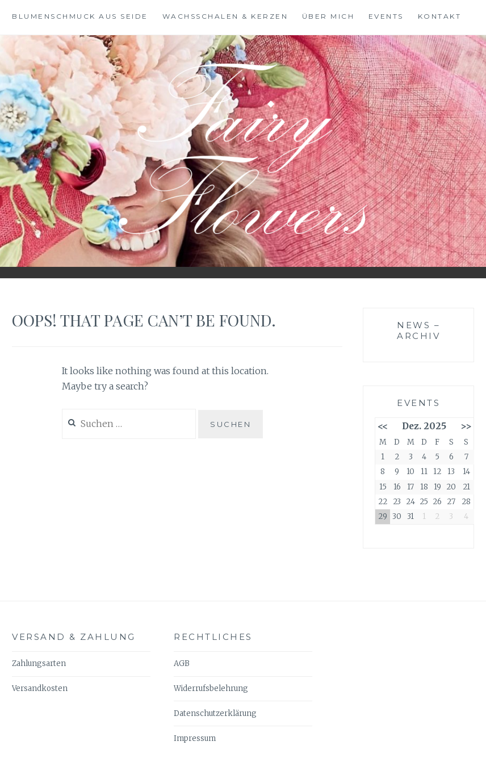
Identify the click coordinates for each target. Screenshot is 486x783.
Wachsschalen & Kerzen (225, 16)
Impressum (195, 738)
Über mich (328, 16)
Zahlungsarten (39, 663)
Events (386, 16)
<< (383, 426)
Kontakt (440, 16)
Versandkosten (40, 688)
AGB (182, 663)
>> (466, 426)
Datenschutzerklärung (215, 713)
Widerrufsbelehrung (211, 688)
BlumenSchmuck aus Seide (80, 16)
